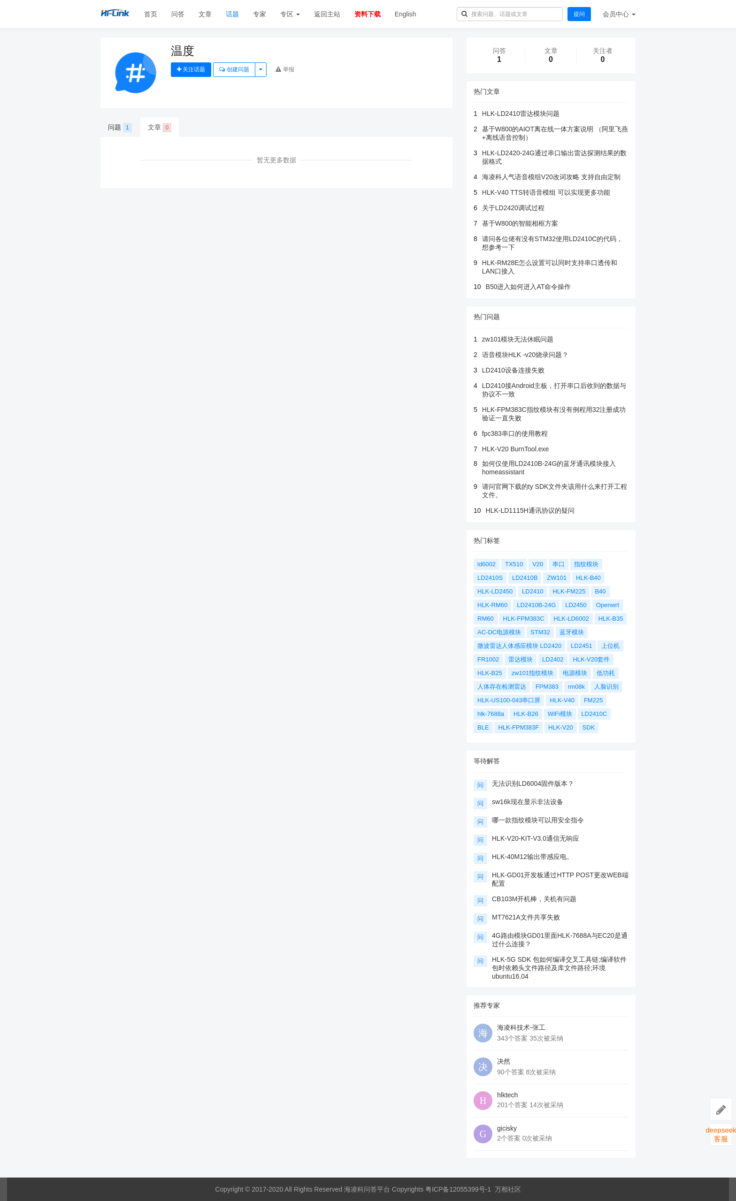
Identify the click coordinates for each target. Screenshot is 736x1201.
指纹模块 (586, 564)
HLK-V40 (562, 700)
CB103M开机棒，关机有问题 (534, 899)
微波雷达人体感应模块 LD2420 (519, 645)
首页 (150, 14)
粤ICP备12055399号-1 (458, 1189)
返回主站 (327, 14)
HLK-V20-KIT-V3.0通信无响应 (535, 838)
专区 (290, 14)
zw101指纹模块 (533, 673)
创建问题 (234, 69)
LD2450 (576, 604)
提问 (579, 14)
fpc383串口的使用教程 (515, 433)
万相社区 (508, 1189)
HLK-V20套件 (591, 659)
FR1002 (488, 659)
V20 (537, 564)
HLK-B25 (489, 673)
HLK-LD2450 (495, 591)
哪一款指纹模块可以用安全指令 (538, 820)
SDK (589, 727)
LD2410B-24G (536, 604)
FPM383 (547, 686)
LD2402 (553, 659)
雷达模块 (520, 659)
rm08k (576, 686)
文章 (205, 14)
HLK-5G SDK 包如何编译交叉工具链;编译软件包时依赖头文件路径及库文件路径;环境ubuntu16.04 (559, 968)
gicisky (507, 1128)
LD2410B (524, 577)
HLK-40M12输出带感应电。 (532, 856)
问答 (177, 14)
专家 (259, 14)
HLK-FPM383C (523, 618)
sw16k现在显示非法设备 (527, 802)
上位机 (610, 645)
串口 (558, 564)
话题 (232, 14)
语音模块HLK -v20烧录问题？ (525, 354)
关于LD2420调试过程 (513, 208)
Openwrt (607, 604)
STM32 (540, 632)
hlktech (507, 1095)
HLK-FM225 (568, 591)
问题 (120, 127)
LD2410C (594, 713)
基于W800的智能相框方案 (520, 223)
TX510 (514, 564)
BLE (483, 727)
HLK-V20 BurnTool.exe (515, 449)
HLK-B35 (610, 618)
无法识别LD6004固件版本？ (533, 783)
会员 (619, 14)
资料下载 (367, 14)
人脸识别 (606, 686)
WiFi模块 (560, 713)
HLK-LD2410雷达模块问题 (521, 113)
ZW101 (557, 577)
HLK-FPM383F (518, 727)
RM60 (485, 618)
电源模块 (575, 673)
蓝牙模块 (572, 632)
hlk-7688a (490, 713)
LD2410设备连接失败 (513, 370)
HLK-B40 (588, 577)
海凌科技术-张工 (521, 1027)
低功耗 (606, 673)
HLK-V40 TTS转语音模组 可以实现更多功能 (546, 192)
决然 (503, 1061)
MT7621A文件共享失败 (526, 917)
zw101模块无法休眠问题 (517, 339)
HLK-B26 (526, 713)
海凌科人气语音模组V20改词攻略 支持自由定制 (551, 177)
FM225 (593, 700)
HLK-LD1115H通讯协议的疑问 (530, 510)
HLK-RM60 (492, 604)
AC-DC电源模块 (499, 632)
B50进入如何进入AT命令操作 (528, 286)
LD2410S (490, 577)
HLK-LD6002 (571, 618)
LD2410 (533, 591)
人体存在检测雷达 (501, 686)
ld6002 (486, 564)
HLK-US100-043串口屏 (508, 700)
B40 (600, 591)
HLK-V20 (560, 727)
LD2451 (581, 645)
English (405, 14)
